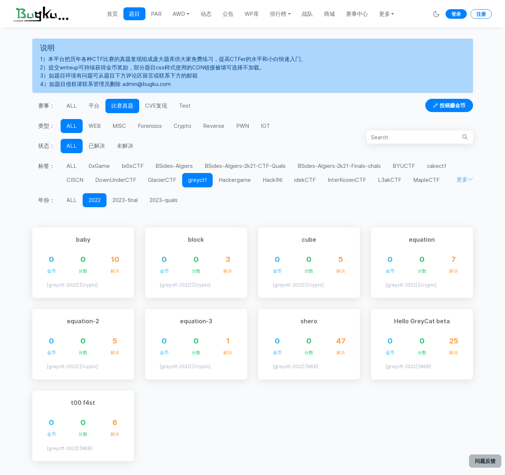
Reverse (213, 125)
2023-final (125, 200)
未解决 (125, 145)
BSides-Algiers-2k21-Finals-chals (339, 165)
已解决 (97, 145)
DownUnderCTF (115, 179)
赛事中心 (357, 13)
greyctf (197, 179)
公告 (228, 13)
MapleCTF (426, 179)
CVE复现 (156, 105)
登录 (456, 14)
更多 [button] (384, 13)
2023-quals (163, 200)
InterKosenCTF (347, 179)
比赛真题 (122, 105)
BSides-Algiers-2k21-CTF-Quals (245, 165)
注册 (481, 14)
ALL (71, 105)
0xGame (99, 165)
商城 (329, 13)
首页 (112, 13)
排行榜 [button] (278, 13)
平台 (94, 105)
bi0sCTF (133, 165)
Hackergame (235, 179)
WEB (95, 125)
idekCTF (305, 179)
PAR (156, 13)
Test (185, 105)
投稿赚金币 (449, 105)
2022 (95, 200)
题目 (134, 13)
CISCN (74, 179)
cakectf (436, 165)
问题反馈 (485, 461)
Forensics (150, 125)
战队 (307, 13)
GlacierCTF (162, 179)
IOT (265, 125)
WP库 (252, 13)
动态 (206, 13)
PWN (242, 125)
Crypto (182, 125)
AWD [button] (179, 13)
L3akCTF (389, 179)
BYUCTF (404, 165)
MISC (119, 125)
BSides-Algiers (174, 165)
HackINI (272, 179)
